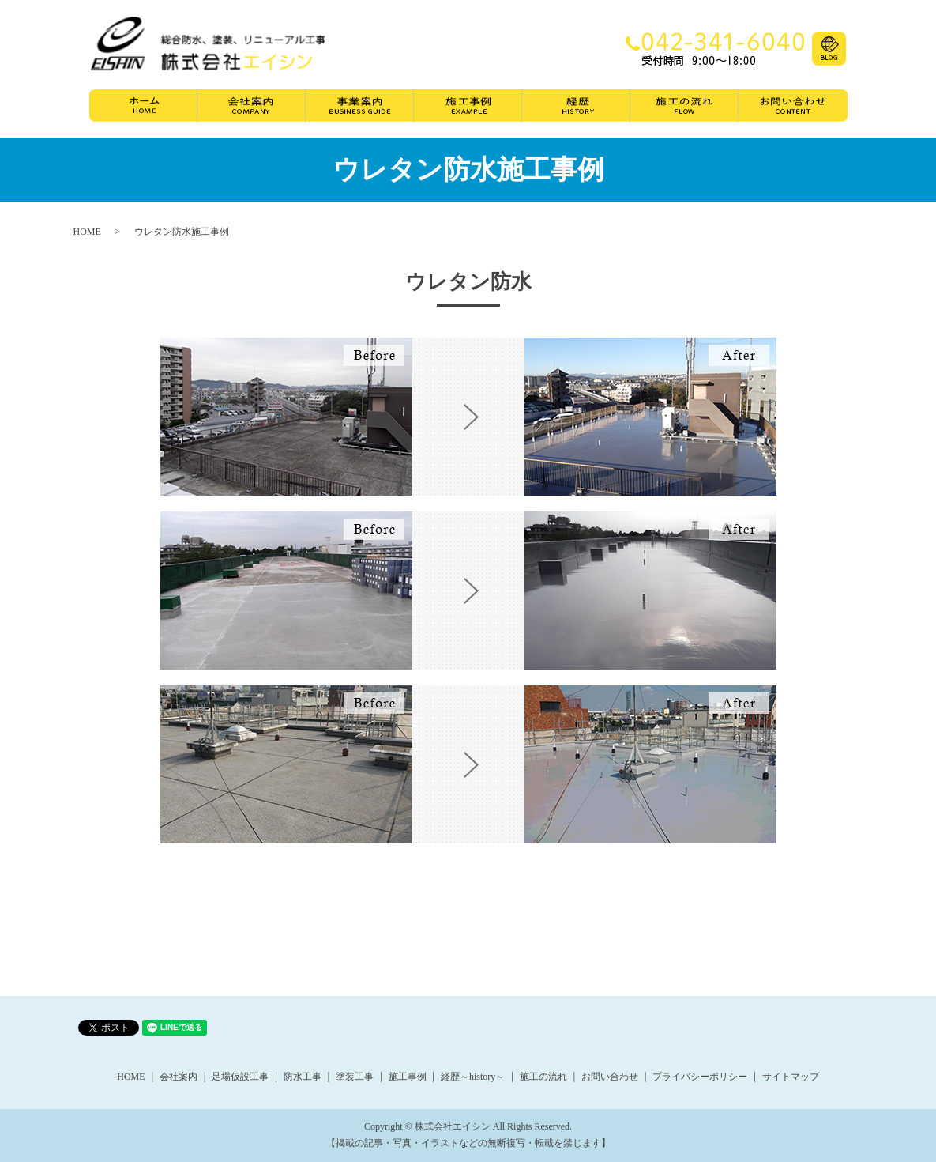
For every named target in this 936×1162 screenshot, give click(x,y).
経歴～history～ (473, 1076)
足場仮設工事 (240, 1076)
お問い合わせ (793, 109)
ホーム (143, 109)
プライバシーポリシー (699, 1076)
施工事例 (468, 109)
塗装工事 (355, 1076)
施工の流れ (684, 109)
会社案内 (251, 109)
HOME (87, 231)
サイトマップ (790, 1076)
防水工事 (302, 1076)
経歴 (576, 109)
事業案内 (360, 109)
